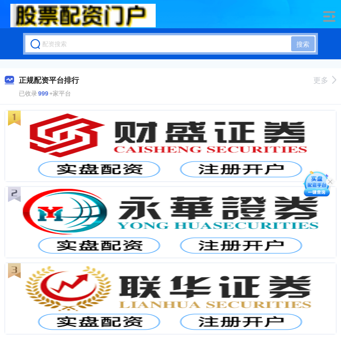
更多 (324, 80)
